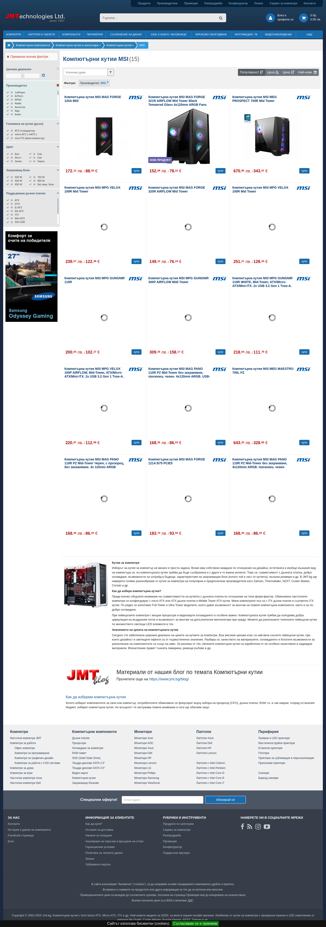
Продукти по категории (178, 824)
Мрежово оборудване (211, 34)
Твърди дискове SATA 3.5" (88, 768)
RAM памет (79, 753)
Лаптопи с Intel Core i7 (210, 783)
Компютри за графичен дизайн (33, 758)
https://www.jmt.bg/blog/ (169, 679)
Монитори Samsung (146, 778)
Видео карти (80, 773)
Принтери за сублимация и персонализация (286, 758)
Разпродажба (213, 3)
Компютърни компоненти (94, 732)
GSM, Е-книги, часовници (168, 34)
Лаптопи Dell (204, 743)
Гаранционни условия (100, 847)
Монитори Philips (145, 773)
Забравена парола (97, 864)
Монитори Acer (143, 738)
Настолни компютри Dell (25, 783)
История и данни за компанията (29, 829)
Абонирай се (225, 800)
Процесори (79, 743)
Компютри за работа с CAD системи (37, 763)
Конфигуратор (238, 3)
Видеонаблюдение (278, 34)
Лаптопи (203, 732)
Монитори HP (142, 758)
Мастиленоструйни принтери (276, 743)
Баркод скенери (268, 778)
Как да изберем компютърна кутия (96, 697)
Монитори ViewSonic (147, 783)
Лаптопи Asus (204, 738)
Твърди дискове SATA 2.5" (88, 763)
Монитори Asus (144, 748)
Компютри (13, 34)
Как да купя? (93, 824)
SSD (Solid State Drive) (86, 758)
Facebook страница (21, 835)
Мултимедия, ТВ (246, 34)
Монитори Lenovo (145, 763)
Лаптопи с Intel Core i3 (210, 773)
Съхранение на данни (125, 34)
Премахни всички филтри (27, 56)
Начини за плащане (98, 835)
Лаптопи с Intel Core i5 (210, 778)
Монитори (143, 732)
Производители (167, 3)
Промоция (170, 841)
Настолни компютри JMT (25, 738)
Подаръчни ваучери (176, 853)
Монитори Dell (143, 753)
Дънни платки (80, 738)
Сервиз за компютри (283, 3)
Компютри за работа (23, 743)
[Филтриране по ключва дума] (86, 72)
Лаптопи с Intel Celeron (210, 763)
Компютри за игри (21, 773)
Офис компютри (24, 748)
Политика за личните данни (104, 853)
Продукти (144, 3)
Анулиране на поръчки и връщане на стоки (114, 841)
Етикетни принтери (270, 748)
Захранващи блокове (85, 783)
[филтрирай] (43, 75)
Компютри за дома (21, 768)
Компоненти (71, 34)
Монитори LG (142, 768)
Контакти (310, 3)
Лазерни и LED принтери (274, 738)
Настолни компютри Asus (26, 778)
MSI (103, 83)
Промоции (191, 3)
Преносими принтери (271, 763)
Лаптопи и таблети (41, 34)
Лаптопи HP (203, 748)
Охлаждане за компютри (87, 748)
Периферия (95, 34)
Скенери (263, 773)
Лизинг (258, 3)
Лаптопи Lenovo (206, 753)
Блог (11, 841)
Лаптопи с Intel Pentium (210, 768)
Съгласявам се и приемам (195, 923)
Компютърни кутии (84, 778)
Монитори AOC (143, 743)
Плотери (263, 753)
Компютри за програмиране (31, 753)
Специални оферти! (98, 799)
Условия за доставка (99, 829)
